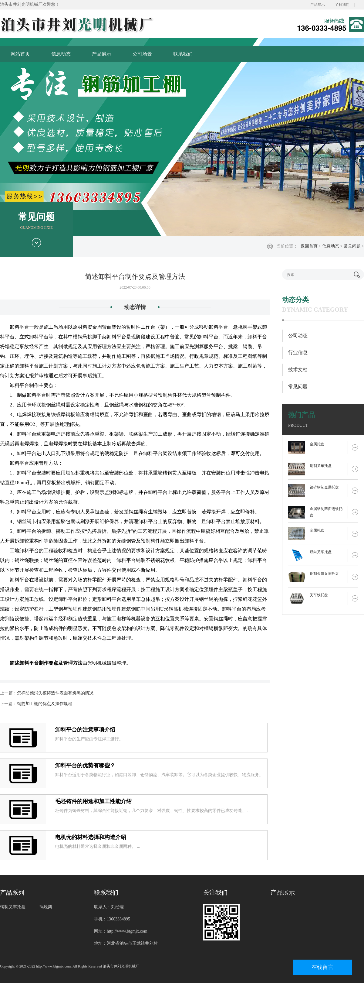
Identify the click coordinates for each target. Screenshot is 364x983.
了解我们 (342, 4)
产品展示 (317, 4)
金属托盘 (317, 444)
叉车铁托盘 (319, 595)
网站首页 (20, 54)
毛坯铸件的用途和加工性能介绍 (93, 801)
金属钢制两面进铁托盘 (326, 512)
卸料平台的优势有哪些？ (85, 765)
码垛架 (45, 907)
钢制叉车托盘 (321, 466)
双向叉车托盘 (321, 552)
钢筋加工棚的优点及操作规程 (44, 703)
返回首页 (309, 246)
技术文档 (298, 369)
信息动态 (61, 54)
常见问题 (352, 246)
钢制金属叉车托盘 (324, 573)
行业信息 (298, 352)
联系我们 (183, 54)
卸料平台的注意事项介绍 (85, 730)
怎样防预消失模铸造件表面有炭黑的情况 (55, 693)
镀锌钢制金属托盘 (324, 487)
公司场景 (142, 54)
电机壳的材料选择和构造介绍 (90, 837)
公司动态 (298, 335)
